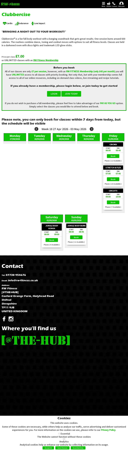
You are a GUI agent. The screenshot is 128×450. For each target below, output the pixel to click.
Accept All (48, 448)
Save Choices (62, 448)
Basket (109, 6)
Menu (103, 6)
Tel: (3, 275)
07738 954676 (16, 275)
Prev (36, 129)
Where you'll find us (29, 328)
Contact (114, 6)
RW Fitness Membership (45, 60)
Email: (4, 280)
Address (5, 285)
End (118, 148)
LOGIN (54, 93)
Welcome (121, 6)
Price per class (8, 57)
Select (113, 156)
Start (108, 148)
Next (92, 129)
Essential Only (78, 448)
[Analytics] (64, 439)
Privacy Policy (108, 429)
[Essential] (59, 433)
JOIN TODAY (71, 93)
